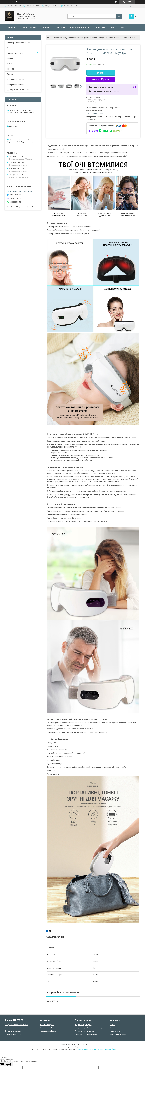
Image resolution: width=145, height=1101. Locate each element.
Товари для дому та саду (85, 1031)
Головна (11, 27)
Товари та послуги (15, 53)
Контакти (60, 27)
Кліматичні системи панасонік (16, 1028)
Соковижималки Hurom (14, 1034)
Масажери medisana (48, 1031)
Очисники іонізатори (13, 1031)
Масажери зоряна (47, 1025)
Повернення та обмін (105, 27)
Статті (9, 64)
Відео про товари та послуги (19, 43)
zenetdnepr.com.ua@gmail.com (21, 191)
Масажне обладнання (63, 38)
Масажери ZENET (47, 1028)
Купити (100, 73)
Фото (9, 48)
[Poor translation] (9, 1064)
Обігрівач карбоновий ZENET (16, 1025)
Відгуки (10, 74)
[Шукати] (119, 16)
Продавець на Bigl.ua (72, 1047)
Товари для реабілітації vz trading (88, 1028)
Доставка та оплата (80, 27)
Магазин (47, 27)
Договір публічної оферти (18, 90)
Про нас (10, 69)
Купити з (100, 79)
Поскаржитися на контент (87, 1049)
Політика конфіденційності (106, 1049)
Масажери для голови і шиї (85, 38)
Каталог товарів (28, 27)
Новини (10, 58)
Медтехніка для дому (83, 1025)
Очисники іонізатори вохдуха (86, 1034)
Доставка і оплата (117, 1028)
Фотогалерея (115, 1031)
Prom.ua (85, 1044)
